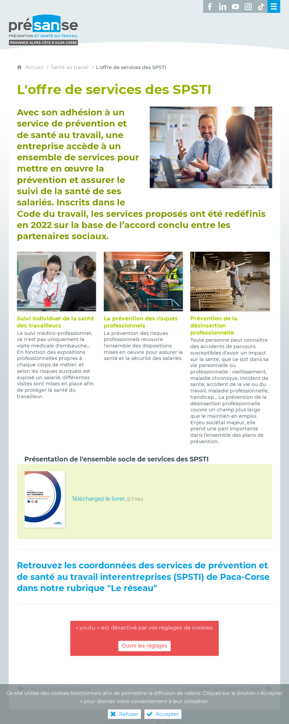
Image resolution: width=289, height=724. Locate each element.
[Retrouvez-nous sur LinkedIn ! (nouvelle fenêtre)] (222, 6)
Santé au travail (70, 61)
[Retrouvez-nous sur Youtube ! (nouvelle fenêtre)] (235, 6)
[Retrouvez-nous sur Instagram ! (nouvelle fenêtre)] (248, 6)
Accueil (35, 61)
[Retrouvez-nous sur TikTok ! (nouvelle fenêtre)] (261, 6)
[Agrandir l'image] (211, 140)
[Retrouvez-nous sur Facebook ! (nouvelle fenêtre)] (209, 6)
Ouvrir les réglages (144, 639)
